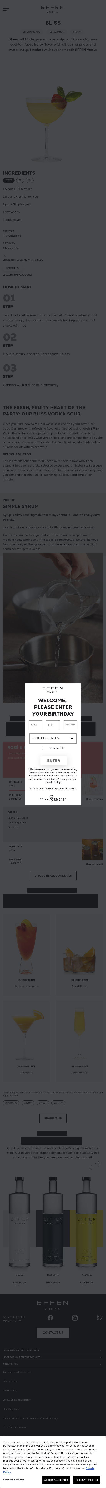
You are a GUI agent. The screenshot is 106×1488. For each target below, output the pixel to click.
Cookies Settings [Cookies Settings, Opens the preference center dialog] (14, 1479)
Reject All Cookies (86, 1479)
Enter (53, 760)
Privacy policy (65, 779)
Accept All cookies (56, 1479)
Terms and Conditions (44, 779)
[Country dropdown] (53, 738)
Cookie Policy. (52, 782)
